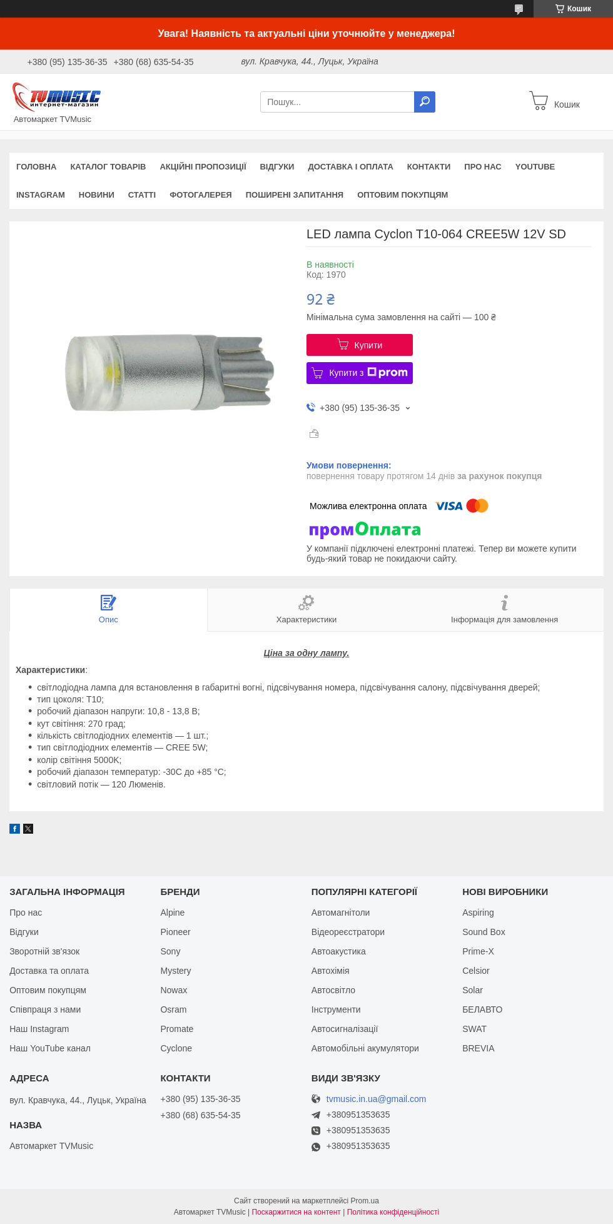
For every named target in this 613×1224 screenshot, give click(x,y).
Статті (142, 195)
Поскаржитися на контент (295, 1212)
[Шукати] (424, 102)
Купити (369, 345)
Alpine (172, 913)
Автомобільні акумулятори (365, 1048)
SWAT (474, 1029)
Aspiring (478, 913)
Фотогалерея (201, 195)
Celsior (476, 971)
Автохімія (331, 971)
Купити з (368, 372)
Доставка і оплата (350, 166)
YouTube (535, 166)
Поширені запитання (295, 195)
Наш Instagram (39, 1029)
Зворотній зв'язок (44, 951)
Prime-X (478, 951)
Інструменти (336, 1009)
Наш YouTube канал (50, 1048)
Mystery (175, 971)
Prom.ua (365, 1200)
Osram (173, 1009)
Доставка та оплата (49, 971)
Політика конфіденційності (393, 1212)
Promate (176, 1029)
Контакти (429, 166)
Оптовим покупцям (402, 195)
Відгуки (277, 166)
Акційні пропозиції (203, 166)
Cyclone (176, 1048)
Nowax (173, 990)
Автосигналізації (345, 1029)
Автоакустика (339, 951)
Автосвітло (333, 990)
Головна (36, 166)
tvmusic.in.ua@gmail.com (377, 1099)
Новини (96, 195)
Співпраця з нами (45, 1009)
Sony (170, 951)
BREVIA (478, 1048)
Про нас (482, 166)
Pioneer (175, 932)
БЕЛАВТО (482, 1009)
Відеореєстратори (348, 932)
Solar (472, 990)
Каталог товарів (108, 166)
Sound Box (483, 932)
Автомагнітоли (341, 913)
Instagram (40, 195)
